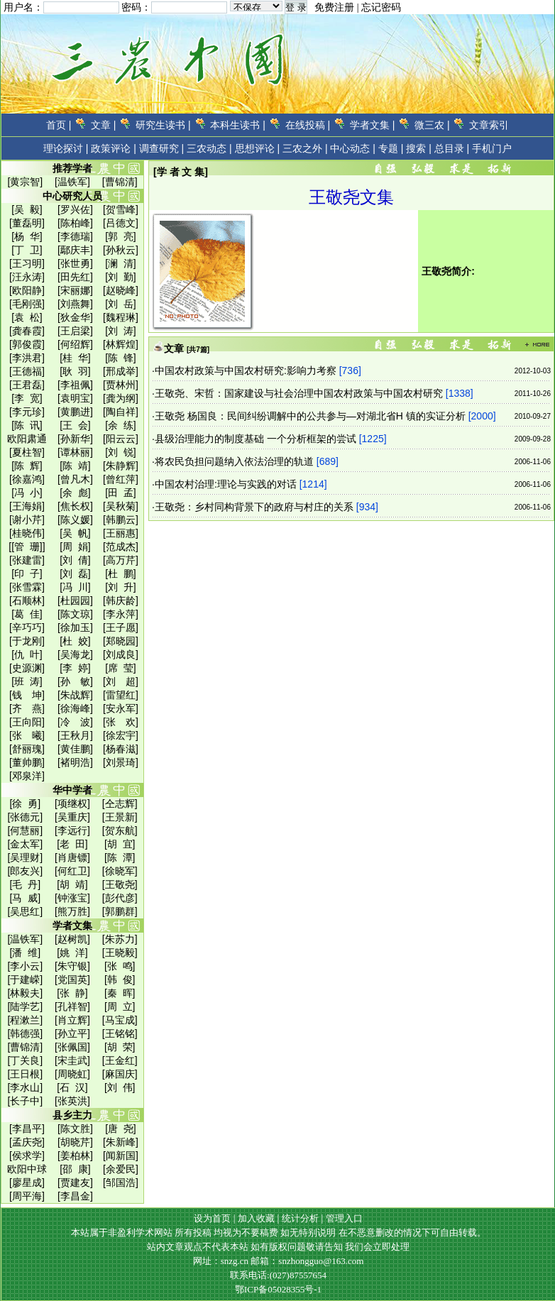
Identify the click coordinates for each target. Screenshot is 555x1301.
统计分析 (300, 1218)
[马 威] (25, 898)
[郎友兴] (25, 871)
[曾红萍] (120, 479)
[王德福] (27, 371)
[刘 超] (120, 681)
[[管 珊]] (27, 546)
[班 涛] (27, 681)
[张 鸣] (120, 966)
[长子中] (25, 1101)
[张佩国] (72, 1047)
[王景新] (120, 817)
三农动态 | (209, 148)
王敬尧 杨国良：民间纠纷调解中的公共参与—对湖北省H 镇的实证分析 (310, 416)
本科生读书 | (237, 125)
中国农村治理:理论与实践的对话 (226, 484)
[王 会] (75, 425)
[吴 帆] (75, 533)
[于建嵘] (25, 979)
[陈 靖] (75, 465)
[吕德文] (120, 223)
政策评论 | (113, 148)
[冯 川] (75, 587)
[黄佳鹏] (75, 748)
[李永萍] (120, 614)
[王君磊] (27, 384)
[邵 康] (75, 1169)
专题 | (391, 148)
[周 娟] (75, 546)
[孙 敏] (75, 681)
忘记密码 (381, 7)
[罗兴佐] (75, 209)
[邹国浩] (120, 1182)
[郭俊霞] (27, 344)
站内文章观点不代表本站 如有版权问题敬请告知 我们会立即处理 (278, 1246)
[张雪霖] (27, 587)
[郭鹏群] (120, 911)
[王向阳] (27, 722)
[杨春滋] (120, 748)
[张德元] (25, 817)
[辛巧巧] (27, 627)
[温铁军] (72, 181)
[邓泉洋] (27, 775)
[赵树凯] (72, 939)
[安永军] (120, 708)
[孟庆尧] (27, 1142)
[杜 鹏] (120, 573)
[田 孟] (120, 492)
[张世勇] (75, 263)
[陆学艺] (25, 1006)
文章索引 (489, 125)
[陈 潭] (120, 857)
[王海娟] (27, 506)
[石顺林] (27, 600)
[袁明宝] (75, 398)
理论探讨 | (66, 148)
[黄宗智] (25, 181)
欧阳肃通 (27, 438)
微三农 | (432, 125)
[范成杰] (120, 546)
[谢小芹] (27, 519)
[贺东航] (120, 830)
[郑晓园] (120, 641)
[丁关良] (25, 1060)
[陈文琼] (75, 614)
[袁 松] (27, 317)
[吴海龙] (75, 654)
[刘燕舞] (75, 303)
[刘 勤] (120, 276)
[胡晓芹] (75, 1142)
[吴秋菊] (120, 506)
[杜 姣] (75, 641)
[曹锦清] (120, 181)
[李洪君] (27, 357)
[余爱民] (120, 1169)
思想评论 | (257, 148)
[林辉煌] (120, 344)
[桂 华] (75, 357)
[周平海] (27, 1196)
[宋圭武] (72, 1060)
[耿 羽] (75, 371)
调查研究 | (162, 148)
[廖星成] (27, 1182)
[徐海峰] (75, 708)
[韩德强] (25, 1033)
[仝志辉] (120, 803)
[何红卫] (72, 871)
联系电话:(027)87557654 (278, 1275)
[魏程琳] (120, 317)
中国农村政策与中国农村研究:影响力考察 (245, 370)
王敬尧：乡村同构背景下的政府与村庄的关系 (254, 506)
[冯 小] (27, 492)
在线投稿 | (308, 125)
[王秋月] (75, 735)
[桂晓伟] (27, 533)
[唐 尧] (120, 1128)
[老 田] (72, 844)
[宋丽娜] (75, 290)
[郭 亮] (120, 236)
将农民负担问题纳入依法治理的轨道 (234, 461)
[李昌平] (27, 1128)
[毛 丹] (25, 884)
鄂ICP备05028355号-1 (278, 1289)
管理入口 (344, 1218)
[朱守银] (72, 966)
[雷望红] (120, 695)
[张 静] (72, 993)
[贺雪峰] (120, 209)
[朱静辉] (120, 465)
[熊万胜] (72, 911)
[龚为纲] (120, 398)
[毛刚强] (27, 303)
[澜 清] (120, 263)
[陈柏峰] (75, 223)
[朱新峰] (120, 1142)
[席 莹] (120, 668)
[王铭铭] (120, 1033)
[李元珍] (27, 411)
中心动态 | (352, 148)
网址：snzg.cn (222, 1261)
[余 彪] (75, 492)
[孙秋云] (120, 250)
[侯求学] (27, 1155)
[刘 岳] (120, 303)
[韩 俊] (120, 979)
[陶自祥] (120, 411)
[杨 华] (27, 236)
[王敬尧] (120, 884)
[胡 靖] (72, 884)
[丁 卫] (27, 250)
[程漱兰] (25, 1020)
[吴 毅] (27, 209)
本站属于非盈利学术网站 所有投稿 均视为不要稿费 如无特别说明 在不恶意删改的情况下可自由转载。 (278, 1232)
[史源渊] (27, 668)
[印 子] (27, 573)
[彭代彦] (120, 898)
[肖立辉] (72, 1020)
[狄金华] (75, 317)
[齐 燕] (27, 708)
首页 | (59, 125)
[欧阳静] (27, 290)
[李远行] (72, 830)
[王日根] (25, 1074)
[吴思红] (25, 911)
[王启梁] (75, 330)
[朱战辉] (75, 695)
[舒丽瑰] (27, 748)
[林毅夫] (25, 993)
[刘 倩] (75, 560)
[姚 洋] (72, 952)
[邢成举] (120, 371)
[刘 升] (120, 587)
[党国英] (72, 979)
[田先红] (75, 276)
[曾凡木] (75, 479)
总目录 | (452, 148)
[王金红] (120, 1060)
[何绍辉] (75, 344)
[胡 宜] (120, 844)
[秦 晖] (120, 993)
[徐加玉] (75, 627)
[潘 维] (25, 952)
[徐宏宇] (120, 735)
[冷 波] (75, 722)
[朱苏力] (120, 939)
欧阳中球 (27, 1169)
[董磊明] (27, 223)
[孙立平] (72, 1033)
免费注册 (334, 7)
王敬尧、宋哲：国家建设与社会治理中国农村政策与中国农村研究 (299, 393)
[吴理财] (25, 857)
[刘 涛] (120, 330)
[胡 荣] (120, 1047)
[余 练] (120, 425)
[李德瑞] (75, 236)
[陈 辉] (27, 465)
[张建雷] (27, 560)
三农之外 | (305, 148)
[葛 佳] (27, 614)
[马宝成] (120, 1020)
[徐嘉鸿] (27, 479)
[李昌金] (75, 1196)
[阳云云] (120, 438)
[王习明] (27, 263)
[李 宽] (27, 398)
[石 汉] (72, 1087)
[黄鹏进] (75, 411)
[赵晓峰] (120, 290)
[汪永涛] (27, 276)
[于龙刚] (27, 641)
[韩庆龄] (120, 600)
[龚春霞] (27, 330)
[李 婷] (75, 668)
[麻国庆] (120, 1074)
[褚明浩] (75, 762)
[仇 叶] (27, 654)
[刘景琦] (120, 762)
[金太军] (25, 844)
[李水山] (25, 1087)
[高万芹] (120, 560)
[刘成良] (120, 654)
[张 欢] (120, 722)
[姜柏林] (75, 1155)
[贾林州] (120, 384)
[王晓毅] (120, 952)
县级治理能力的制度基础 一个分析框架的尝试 (255, 438)
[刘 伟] (120, 1087)
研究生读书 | (163, 125)
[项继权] (72, 803)
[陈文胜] (75, 1128)
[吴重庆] (72, 817)
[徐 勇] (25, 803)
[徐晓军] (120, 871)
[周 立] (120, 1006)
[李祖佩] (75, 384)
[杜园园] (75, 600)
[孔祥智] (72, 1006)
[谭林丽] (75, 452)
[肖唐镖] (72, 857)
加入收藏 (256, 1218)
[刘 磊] (75, 573)
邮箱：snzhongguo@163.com (307, 1261)
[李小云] (25, 966)
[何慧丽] (25, 830)
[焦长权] (75, 506)
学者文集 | (372, 125)
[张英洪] (72, 1101)
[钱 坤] (27, 695)
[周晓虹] (72, 1074)
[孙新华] (75, 438)
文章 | (103, 125)
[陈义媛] (75, 519)
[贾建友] (75, 1182)
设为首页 (212, 1218)
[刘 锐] (120, 452)
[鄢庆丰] (75, 250)
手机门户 (492, 148)
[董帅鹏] (27, 762)
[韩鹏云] (120, 519)
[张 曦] (27, 735)
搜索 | (419, 148)
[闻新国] (120, 1155)
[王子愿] (120, 627)
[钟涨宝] (72, 898)
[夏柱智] (27, 452)
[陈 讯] (27, 425)
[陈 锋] (120, 357)
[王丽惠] (120, 533)
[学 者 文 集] (180, 171)
